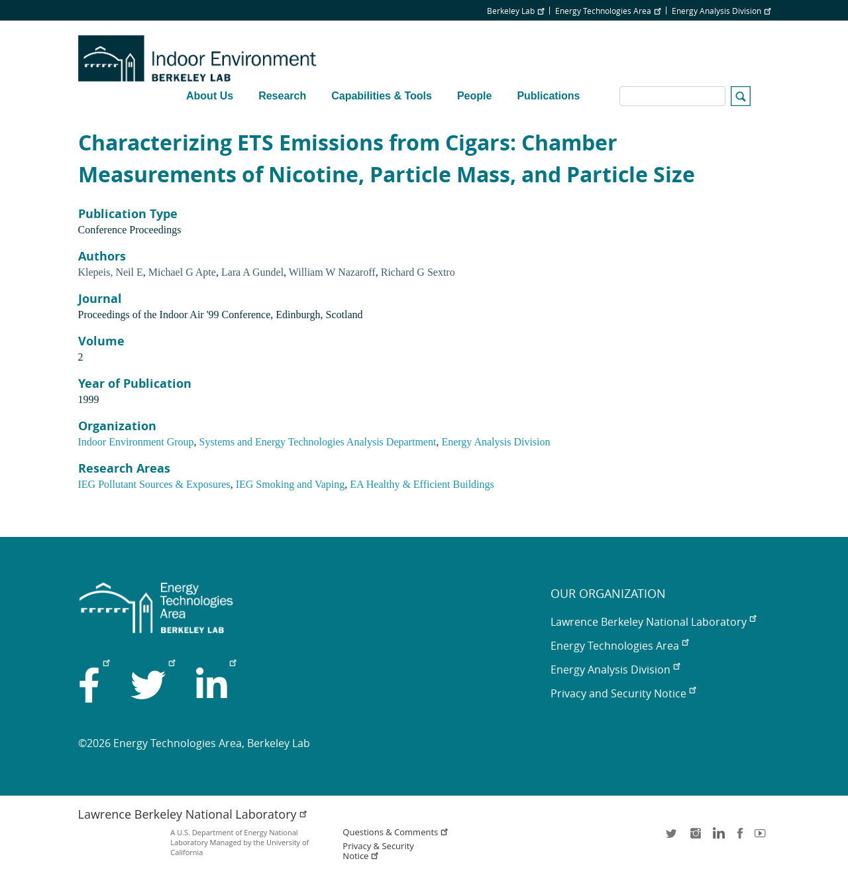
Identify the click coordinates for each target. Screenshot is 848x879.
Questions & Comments (396, 832)
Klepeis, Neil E (110, 272)
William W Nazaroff (332, 272)
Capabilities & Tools (381, 95)
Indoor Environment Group (136, 441)
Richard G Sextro (418, 272)
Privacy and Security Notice (623, 693)
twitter (672, 837)
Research (282, 95)
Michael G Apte (182, 272)
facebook (740, 837)
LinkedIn (717, 837)
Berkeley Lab (515, 11)
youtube (762, 837)
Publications (548, 95)
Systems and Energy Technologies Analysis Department (318, 441)
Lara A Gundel (252, 272)
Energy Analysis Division (721, 11)
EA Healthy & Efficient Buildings (422, 484)
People (474, 95)
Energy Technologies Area (608, 11)
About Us (209, 95)
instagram (695, 837)
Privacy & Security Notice (378, 851)
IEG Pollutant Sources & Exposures (154, 484)
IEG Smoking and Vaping (290, 484)
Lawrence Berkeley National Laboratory (653, 622)
